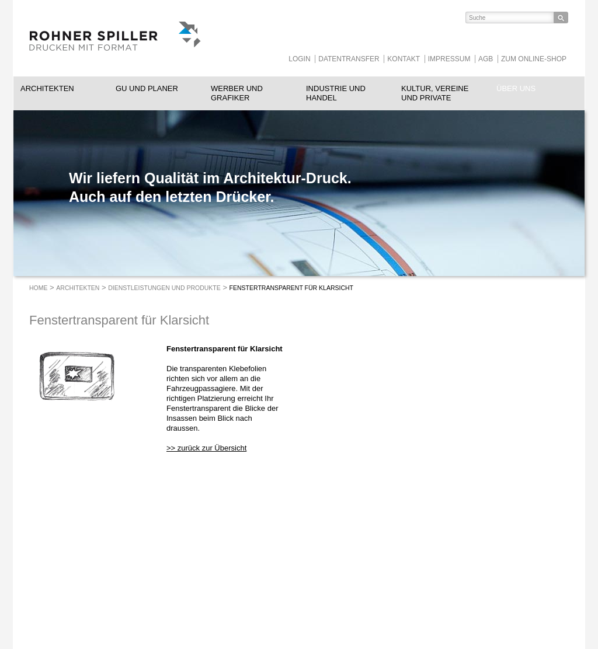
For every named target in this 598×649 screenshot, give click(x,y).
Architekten (47, 88)
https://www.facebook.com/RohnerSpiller (378, 567)
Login (299, 59)
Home (38, 287)
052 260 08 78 (181, 588)
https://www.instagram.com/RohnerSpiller (402, 567)
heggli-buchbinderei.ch (276, 588)
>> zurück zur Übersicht (206, 448)
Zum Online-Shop (533, 59)
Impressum (449, 59)
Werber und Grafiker (237, 93)
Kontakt (403, 59)
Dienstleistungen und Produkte (164, 287)
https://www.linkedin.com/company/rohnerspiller (355, 567)
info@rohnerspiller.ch (168, 598)
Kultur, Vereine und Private (434, 93)
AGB (485, 59)
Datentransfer (348, 59)
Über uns (516, 88)
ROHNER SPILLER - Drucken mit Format (114, 38)
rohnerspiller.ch (158, 607)
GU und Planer (147, 88)
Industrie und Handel (336, 93)
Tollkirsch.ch (260, 598)
